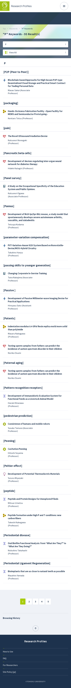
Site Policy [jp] (9, 672)
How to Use (8, 651)
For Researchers (10, 665)
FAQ (4, 658)
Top (4, 28)
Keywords (13, 28)
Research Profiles (35, 641)
